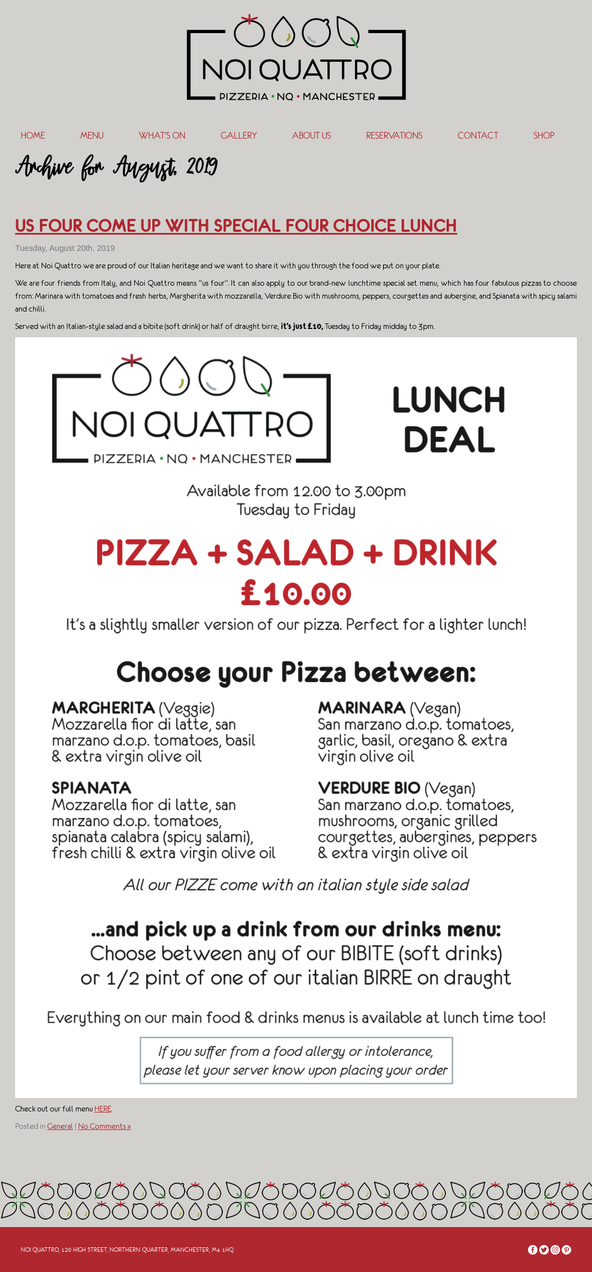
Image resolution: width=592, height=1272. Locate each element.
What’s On (162, 135)
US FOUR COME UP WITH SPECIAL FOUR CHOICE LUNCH (236, 226)
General (60, 1126)
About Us (311, 135)
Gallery (239, 135)
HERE (102, 1108)
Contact (478, 135)
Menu (91, 135)
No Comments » (104, 1126)
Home (33, 135)
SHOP (544, 135)
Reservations (394, 135)
